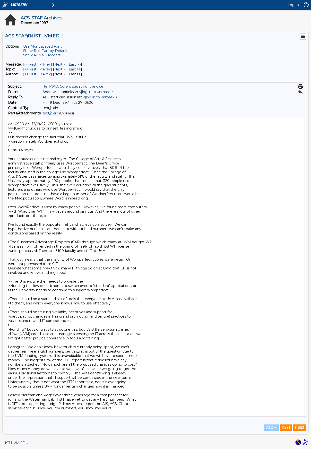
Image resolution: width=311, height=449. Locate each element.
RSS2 (299, 427)
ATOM (271, 427)
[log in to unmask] (96, 92)
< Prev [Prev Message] (45, 64)
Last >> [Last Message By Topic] (75, 69)
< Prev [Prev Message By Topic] (45, 69)
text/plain (50, 113)
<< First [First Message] (30, 64)
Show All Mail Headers (41, 55)
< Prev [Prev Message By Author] (45, 74)
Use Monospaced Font (42, 46)
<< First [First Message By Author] (30, 74)
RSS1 (286, 427)
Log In (293, 5)
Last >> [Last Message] (75, 64)
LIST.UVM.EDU (15, 443)
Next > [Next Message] (59, 64)
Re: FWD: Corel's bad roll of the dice (73, 86)
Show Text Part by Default (45, 51)
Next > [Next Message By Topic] (59, 69)
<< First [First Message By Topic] (30, 69)
